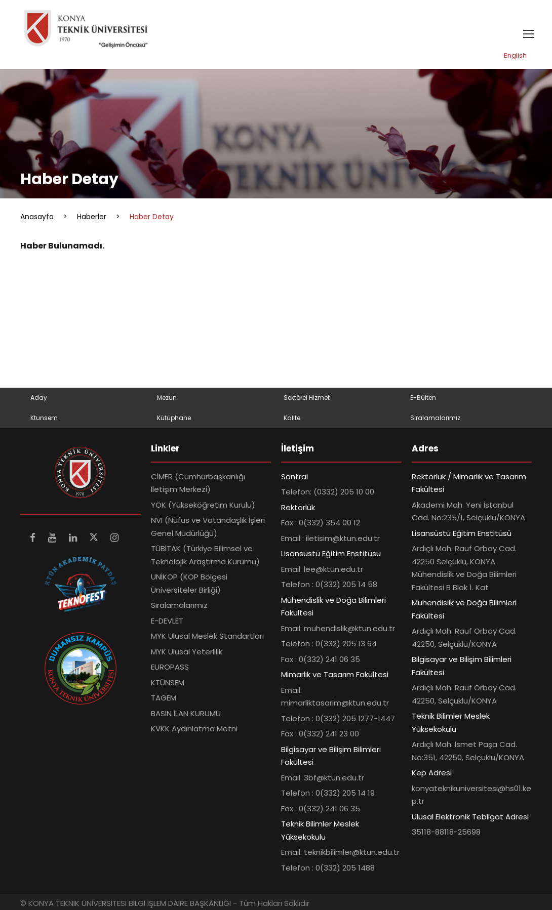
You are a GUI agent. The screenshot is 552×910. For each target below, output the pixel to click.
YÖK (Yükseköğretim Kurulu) (203, 505)
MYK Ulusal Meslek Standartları (207, 636)
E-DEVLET (167, 620)
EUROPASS (170, 667)
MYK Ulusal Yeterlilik (186, 651)
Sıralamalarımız (435, 417)
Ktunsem (44, 417)
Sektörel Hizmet (307, 397)
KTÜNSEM (167, 682)
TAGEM (163, 698)
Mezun (167, 397)
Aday (38, 397)
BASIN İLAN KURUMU (186, 713)
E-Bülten (423, 397)
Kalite (292, 417)
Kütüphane (174, 417)
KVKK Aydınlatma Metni (194, 729)
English (515, 55)
